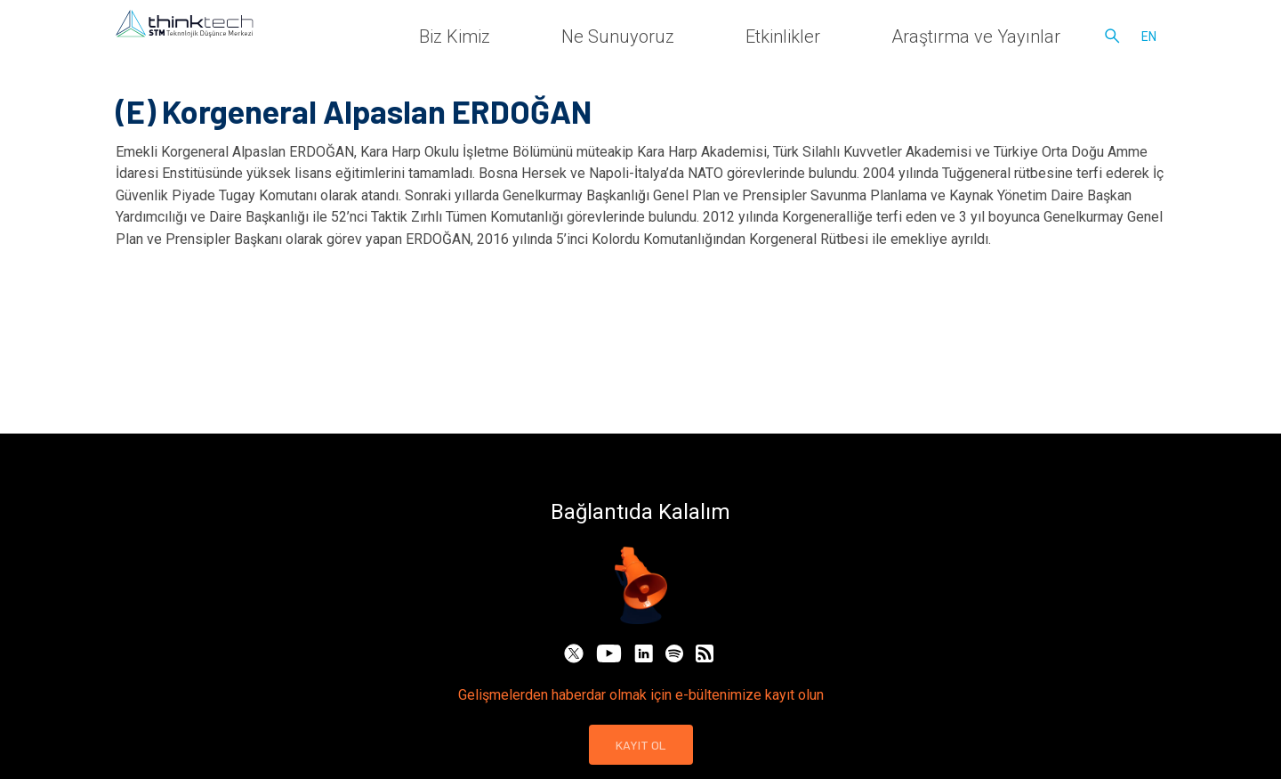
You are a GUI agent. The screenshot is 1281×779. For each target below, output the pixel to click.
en (1148, 44)
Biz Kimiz (712, 44)
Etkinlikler (903, 44)
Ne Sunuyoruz (808, 44)
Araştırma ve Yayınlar (1021, 44)
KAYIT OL (641, 744)
